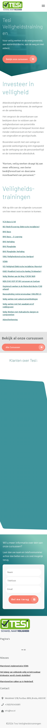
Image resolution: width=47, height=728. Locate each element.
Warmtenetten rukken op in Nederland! (16, 681)
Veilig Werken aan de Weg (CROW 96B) (19, 276)
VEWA (5, 261)
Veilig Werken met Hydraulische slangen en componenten (20, 313)
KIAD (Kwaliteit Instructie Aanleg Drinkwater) (22, 271)
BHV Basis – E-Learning (12, 236)
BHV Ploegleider (9, 246)
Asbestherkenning (10, 319)
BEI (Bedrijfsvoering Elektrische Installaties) (21, 226)
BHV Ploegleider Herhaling (14, 251)
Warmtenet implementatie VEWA (14, 666)
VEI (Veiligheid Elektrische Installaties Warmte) (22, 266)
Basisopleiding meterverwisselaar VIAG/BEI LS (22, 294)
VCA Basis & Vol (9, 222)
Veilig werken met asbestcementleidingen (20, 299)
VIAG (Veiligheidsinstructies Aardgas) (18, 256)
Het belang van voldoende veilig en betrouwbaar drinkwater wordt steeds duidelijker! (20, 673)
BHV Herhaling (9, 241)
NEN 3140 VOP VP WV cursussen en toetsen (21, 281)
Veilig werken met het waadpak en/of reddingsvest (18, 305)
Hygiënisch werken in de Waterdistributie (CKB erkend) (22, 288)
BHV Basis (7, 231)
